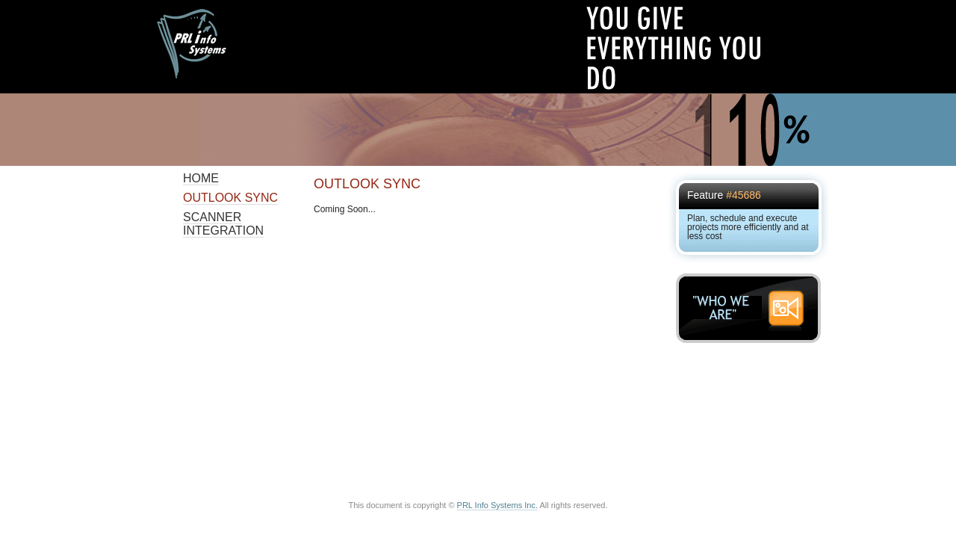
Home (201, 178)
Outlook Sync (230, 197)
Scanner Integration (223, 224)
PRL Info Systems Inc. (497, 505)
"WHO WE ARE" (752, 308)
